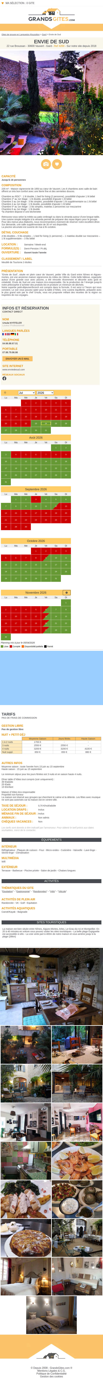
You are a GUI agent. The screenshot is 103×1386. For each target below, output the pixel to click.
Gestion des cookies (51, 1376)
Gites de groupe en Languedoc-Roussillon (21, 34)
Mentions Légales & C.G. (51, 1370)
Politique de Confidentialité (51, 1373)
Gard (44, 34)
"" (8, 891)
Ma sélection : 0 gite (20, 3)
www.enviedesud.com (13, 369)
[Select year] (45, 393)
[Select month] (26, 393)
